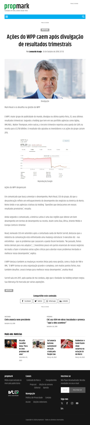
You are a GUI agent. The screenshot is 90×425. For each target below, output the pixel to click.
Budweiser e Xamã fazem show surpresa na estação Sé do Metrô (80, 347)
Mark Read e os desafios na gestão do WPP (22, 107)
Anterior (8, 316)
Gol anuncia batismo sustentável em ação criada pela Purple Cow (51, 347)
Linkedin (64, 301)
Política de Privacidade (34, 397)
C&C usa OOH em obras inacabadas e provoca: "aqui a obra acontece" (66, 321)
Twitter (38, 301)
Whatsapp (51, 301)
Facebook (26, 301)
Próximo (49, 316)
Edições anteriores (40, 402)
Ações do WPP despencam (15, 187)
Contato (48, 397)
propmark (40, 419)
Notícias (45, 30)
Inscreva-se (77, 389)
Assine (28, 402)
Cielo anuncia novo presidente (17, 320)
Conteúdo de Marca (33, 380)
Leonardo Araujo (34, 51)
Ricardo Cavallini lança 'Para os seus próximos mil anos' (24, 347)
